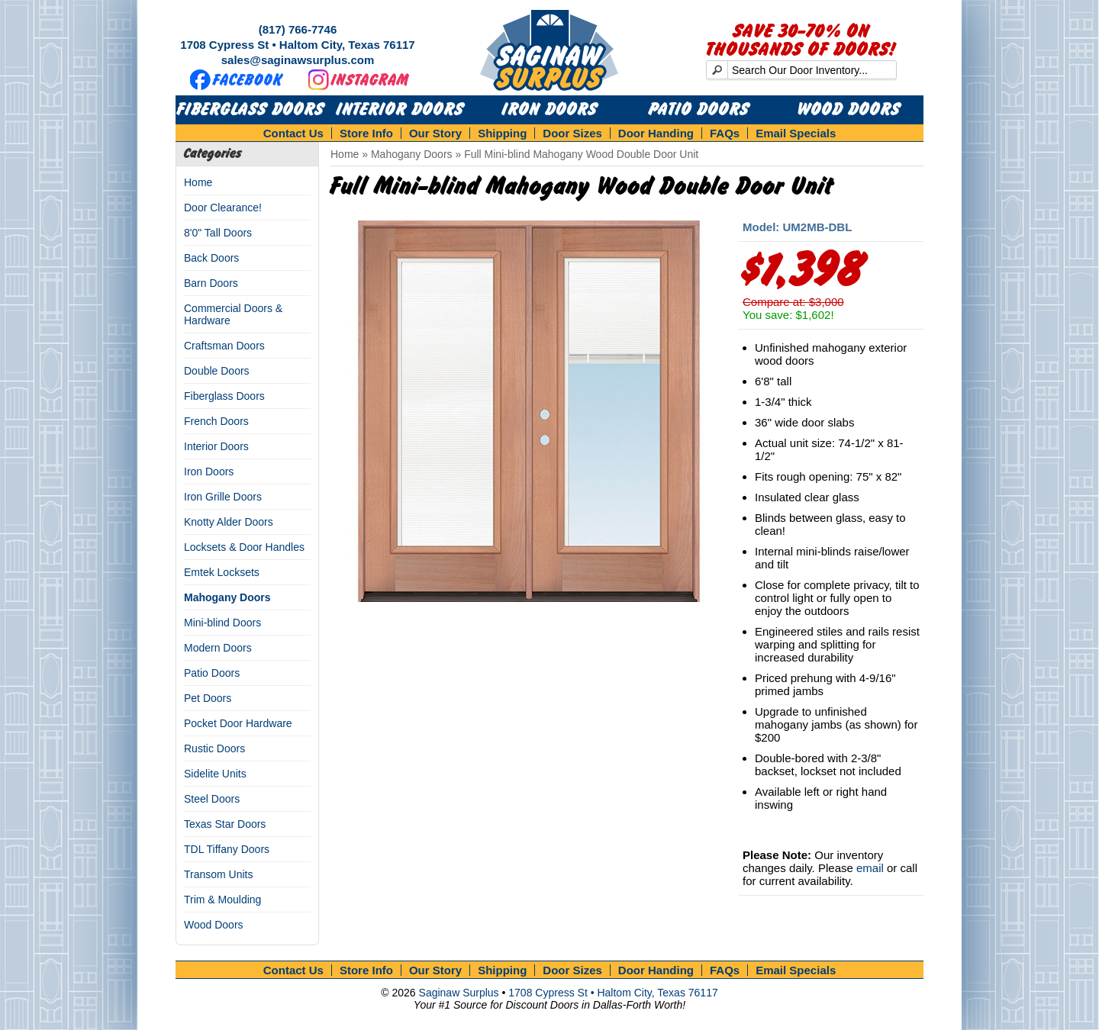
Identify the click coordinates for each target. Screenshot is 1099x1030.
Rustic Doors (214, 748)
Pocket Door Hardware (238, 723)
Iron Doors (550, 110)
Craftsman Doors (224, 346)
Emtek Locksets (221, 572)
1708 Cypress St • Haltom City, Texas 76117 (297, 44)
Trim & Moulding (222, 899)
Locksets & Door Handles (244, 547)
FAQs (725, 133)
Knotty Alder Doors (228, 522)
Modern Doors (218, 648)
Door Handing (656, 133)
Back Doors (211, 258)
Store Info (366, 133)
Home (198, 182)
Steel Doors (212, 799)
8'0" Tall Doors (218, 233)
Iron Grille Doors (223, 497)
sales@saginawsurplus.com (298, 59)
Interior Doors (400, 110)
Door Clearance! (223, 207)
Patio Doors (699, 110)
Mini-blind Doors (222, 622)
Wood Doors (849, 110)
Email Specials (796, 133)
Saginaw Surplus (459, 993)
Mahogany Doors (227, 597)
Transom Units (218, 874)
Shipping (502, 133)
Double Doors (217, 371)
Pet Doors (207, 698)
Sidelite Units (215, 774)
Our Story (435, 133)
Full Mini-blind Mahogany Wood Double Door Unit (581, 154)
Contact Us (293, 133)
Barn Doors (211, 283)
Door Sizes (572, 133)
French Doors (216, 421)
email (870, 867)
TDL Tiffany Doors (226, 849)
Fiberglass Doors (250, 110)
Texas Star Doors (225, 824)
